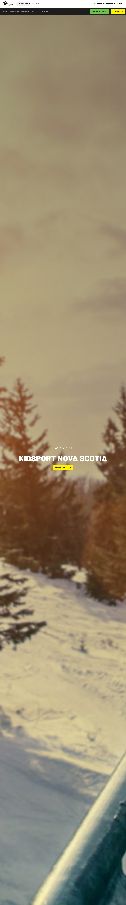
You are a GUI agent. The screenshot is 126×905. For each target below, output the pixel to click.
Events (5, 11)
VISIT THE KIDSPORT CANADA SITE (110, 4)
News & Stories (14, 11)
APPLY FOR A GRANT (99, 11)
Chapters (34, 11)
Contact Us (44, 11)
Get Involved (25, 11)
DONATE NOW (118, 11)
